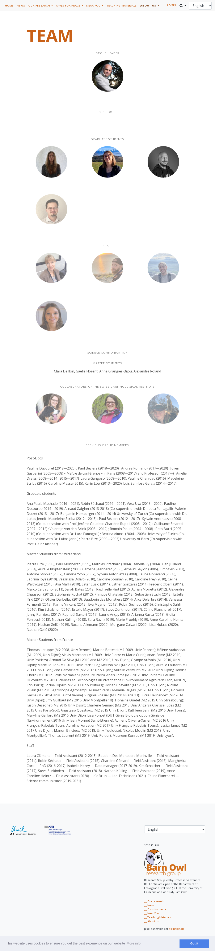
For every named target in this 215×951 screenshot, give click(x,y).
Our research (39, 5)
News (21, 5)
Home (9, 5)
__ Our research (154, 901)
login (171, 5)
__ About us (151, 921)
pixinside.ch (176, 929)
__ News (149, 905)
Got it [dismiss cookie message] (194, 943)
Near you (93, 5)
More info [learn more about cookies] (134, 943)
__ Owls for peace (155, 909)
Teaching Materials (122, 5)
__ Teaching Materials (157, 917)
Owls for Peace (68, 5)
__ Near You (151, 913)
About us (148, 5)
